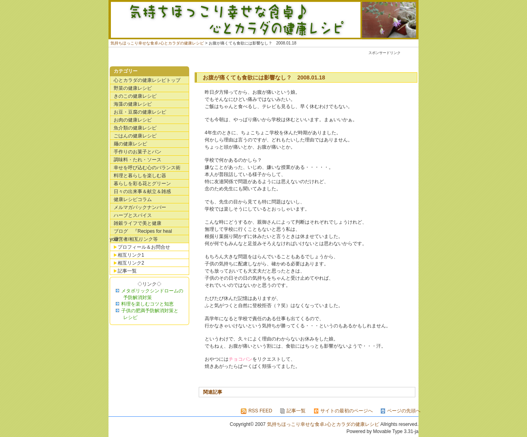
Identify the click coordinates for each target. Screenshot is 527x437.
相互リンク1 (131, 255)
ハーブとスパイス (133, 215)
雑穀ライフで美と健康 (137, 223)
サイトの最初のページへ (346, 411)
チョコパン (240, 359)
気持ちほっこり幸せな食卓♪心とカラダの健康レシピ (263, 20)
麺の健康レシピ (130, 144)
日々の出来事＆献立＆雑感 (142, 191)
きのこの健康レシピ (135, 96)
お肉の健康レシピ (133, 120)
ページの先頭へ (403, 411)
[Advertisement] (271, 59)
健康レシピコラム (133, 199)
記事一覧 (127, 271)
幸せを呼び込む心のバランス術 (147, 167)
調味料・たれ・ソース (137, 159)
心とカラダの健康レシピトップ (147, 80)
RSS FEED (260, 411)
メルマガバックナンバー (140, 207)
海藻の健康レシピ (133, 104)
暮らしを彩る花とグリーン (142, 183)
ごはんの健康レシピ (135, 136)
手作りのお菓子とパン (137, 152)
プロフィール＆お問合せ (144, 247)
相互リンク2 (131, 263)
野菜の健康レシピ (133, 88)
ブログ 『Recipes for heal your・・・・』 (141, 231)
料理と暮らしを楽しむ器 (140, 175)
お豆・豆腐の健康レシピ (140, 112)
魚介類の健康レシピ (135, 128)
